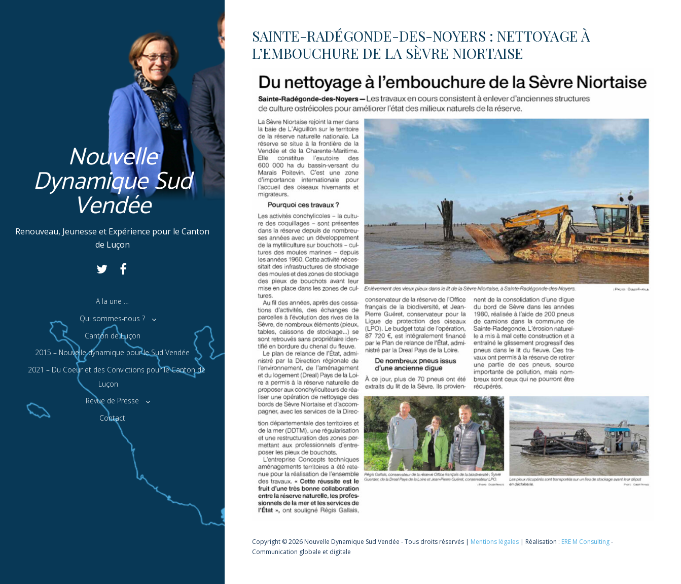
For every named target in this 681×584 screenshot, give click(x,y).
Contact (112, 418)
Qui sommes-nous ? (112, 318)
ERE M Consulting (585, 541)
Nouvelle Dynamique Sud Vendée (112, 182)
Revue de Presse (112, 400)
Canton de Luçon (112, 335)
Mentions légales (495, 541)
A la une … (112, 301)
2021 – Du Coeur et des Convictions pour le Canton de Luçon (116, 377)
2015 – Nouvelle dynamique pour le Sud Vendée (112, 352)
